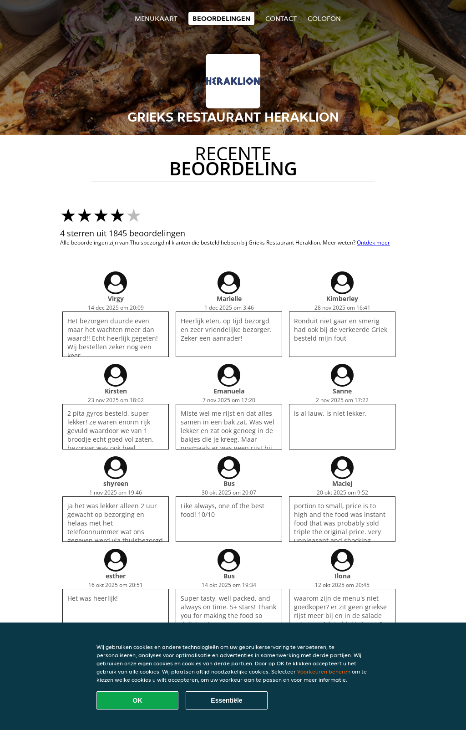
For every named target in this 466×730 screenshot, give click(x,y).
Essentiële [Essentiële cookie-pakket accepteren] (226, 700)
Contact (281, 18)
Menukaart (156, 18)
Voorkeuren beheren (323, 671)
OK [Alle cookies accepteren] (137, 700)
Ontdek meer (373, 242)
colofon (324, 18)
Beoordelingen (221, 18)
